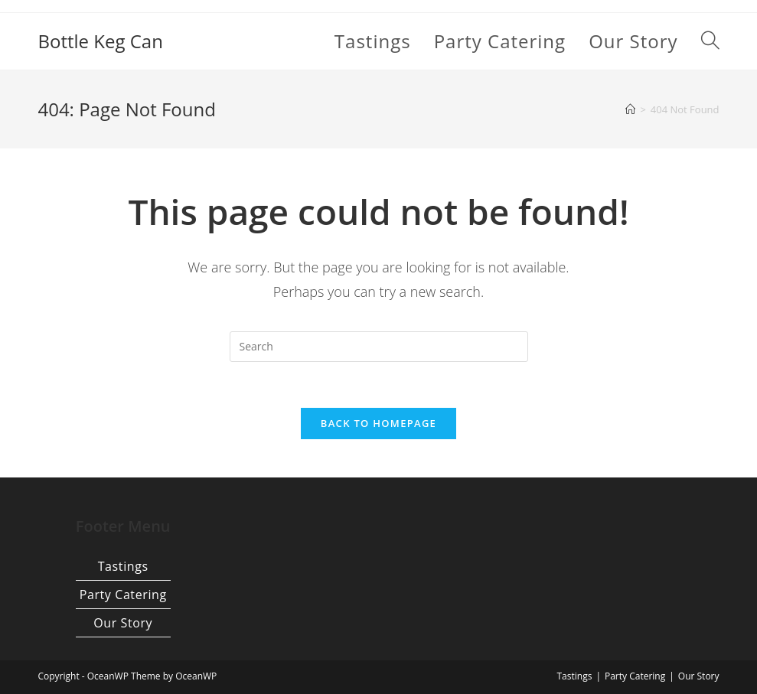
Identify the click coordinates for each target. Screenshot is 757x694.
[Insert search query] (379, 346)
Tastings (123, 566)
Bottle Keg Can (100, 41)
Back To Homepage (378, 423)
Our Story (122, 622)
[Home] (630, 109)
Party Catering (123, 594)
